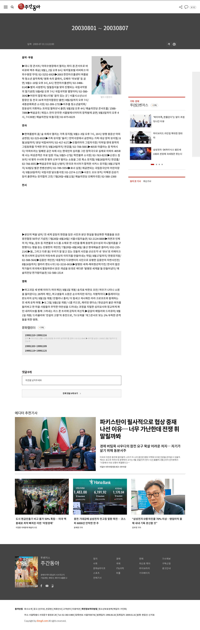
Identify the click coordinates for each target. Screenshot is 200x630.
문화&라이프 (99, 568)
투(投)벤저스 (139, 105)
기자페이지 (144, 573)
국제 (118, 563)
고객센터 (67, 609)
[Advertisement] (64, 209)
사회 (95, 563)
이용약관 (76, 609)
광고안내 (166, 568)
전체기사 (97, 578)
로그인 (193, 7)
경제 (118, 558)
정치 (95, 558)
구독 (42, 327)
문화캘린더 (28, 328)
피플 (118, 573)
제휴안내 (58, 609)
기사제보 (166, 558)
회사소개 (28, 609)
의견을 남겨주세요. (33, 380)
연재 (141, 558)
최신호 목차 (144, 563)
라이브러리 (144, 568)
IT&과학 (120, 568)
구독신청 (166, 563)
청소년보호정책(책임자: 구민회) (113, 609)
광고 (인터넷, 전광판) (42, 609)
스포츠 (96, 573)
